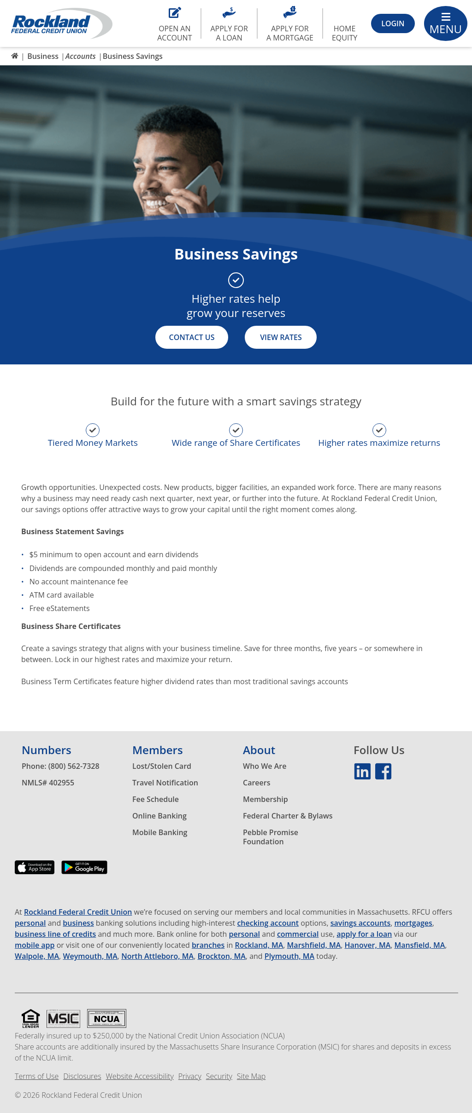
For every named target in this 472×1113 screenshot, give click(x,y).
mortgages (413, 923)
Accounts (80, 56)
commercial (298, 934)
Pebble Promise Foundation (270, 837)
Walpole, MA (37, 956)
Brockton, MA (221, 956)
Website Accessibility (140, 1076)
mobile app (35, 945)
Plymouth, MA (289, 956)
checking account (268, 923)
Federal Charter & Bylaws (288, 816)
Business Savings (133, 56)
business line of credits (55, 934)
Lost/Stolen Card (161, 766)
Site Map (251, 1076)
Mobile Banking (159, 832)
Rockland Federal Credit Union (78, 912)
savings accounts (360, 923)
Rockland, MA (259, 945)
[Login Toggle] (392, 23)
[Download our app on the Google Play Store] (84, 874)
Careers (256, 783)
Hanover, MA (368, 945)
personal (30, 923)
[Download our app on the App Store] (34, 874)
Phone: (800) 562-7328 (61, 766)
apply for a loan (364, 934)
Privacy (189, 1076)
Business (43, 56)
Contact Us (192, 337)
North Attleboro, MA (157, 956)
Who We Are (264, 766)
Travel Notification (165, 783)
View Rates (281, 337)
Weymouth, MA (90, 956)
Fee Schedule (155, 799)
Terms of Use (37, 1076)
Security (219, 1076)
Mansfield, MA (420, 945)
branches (208, 945)
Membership (265, 799)
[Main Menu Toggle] (446, 23)
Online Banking (159, 816)
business (78, 923)
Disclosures (82, 1076)
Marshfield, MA (314, 945)
